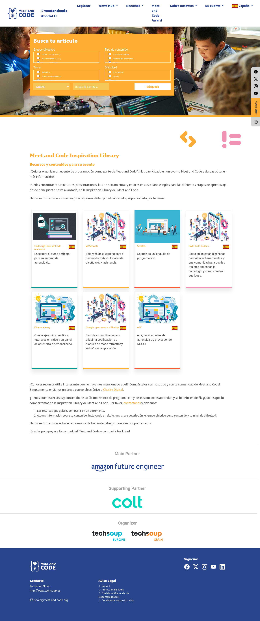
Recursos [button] (133, 6)
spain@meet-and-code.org (51, 599)
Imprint (104, 585)
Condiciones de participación (116, 599)
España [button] (241, 6)
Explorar (83, 6)
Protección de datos (111, 589)
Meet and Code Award (157, 13)
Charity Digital (113, 389)
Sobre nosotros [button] (182, 6)
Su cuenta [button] (213, 6)
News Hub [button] (107, 6)
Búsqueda (152, 87)
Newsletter (256, 108)
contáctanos (132, 402)
